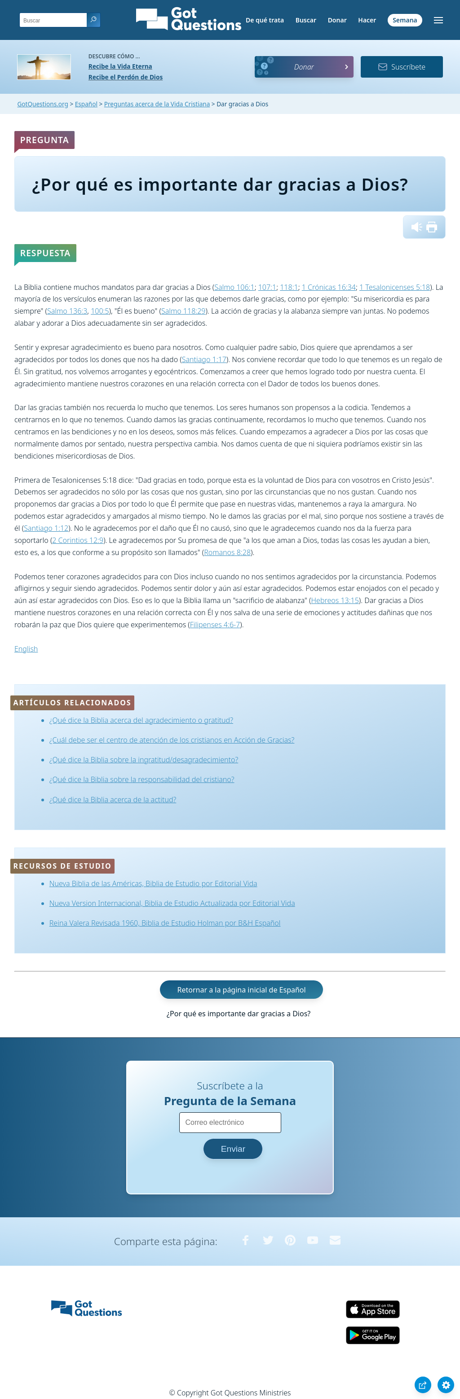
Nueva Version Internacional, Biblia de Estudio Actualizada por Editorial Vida (172, 903)
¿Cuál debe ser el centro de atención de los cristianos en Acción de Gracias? (172, 740)
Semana (405, 20)
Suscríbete (401, 67)
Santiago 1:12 (46, 528)
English (26, 649)
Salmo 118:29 (183, 311)
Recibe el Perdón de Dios (125, 77)
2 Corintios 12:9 (77, 540)
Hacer (367, 20)
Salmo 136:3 (67, 311)
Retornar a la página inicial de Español (241, 990)
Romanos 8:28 (227, 552)
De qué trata (265, 20)
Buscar (306, 20)
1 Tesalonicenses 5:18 (394, 287)
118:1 (289, 287)
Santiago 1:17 (204, 359)
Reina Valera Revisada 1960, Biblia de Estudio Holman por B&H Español (165, 923)
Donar (337, 20)
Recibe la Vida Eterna (120, 66)
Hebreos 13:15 (335, 600)
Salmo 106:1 (234, 287)
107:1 (267, 287)
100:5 (100, 311)
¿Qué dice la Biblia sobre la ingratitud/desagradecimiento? (143, 760)
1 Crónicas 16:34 (329, 287)
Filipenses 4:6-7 (215, 625)
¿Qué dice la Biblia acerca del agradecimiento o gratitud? (141, 720)
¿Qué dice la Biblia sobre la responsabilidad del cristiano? (141, 779)
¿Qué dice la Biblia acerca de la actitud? (113, 799)
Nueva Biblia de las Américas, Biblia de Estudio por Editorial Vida (153, 883)
